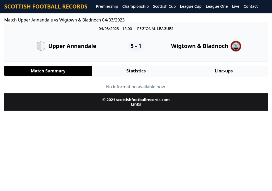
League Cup (191, 6)
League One (217, 6)
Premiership (107, 6)
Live (235, 6)
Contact (251, 6)
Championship (135, 6)
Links (136, 104)
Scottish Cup (164, 6)
